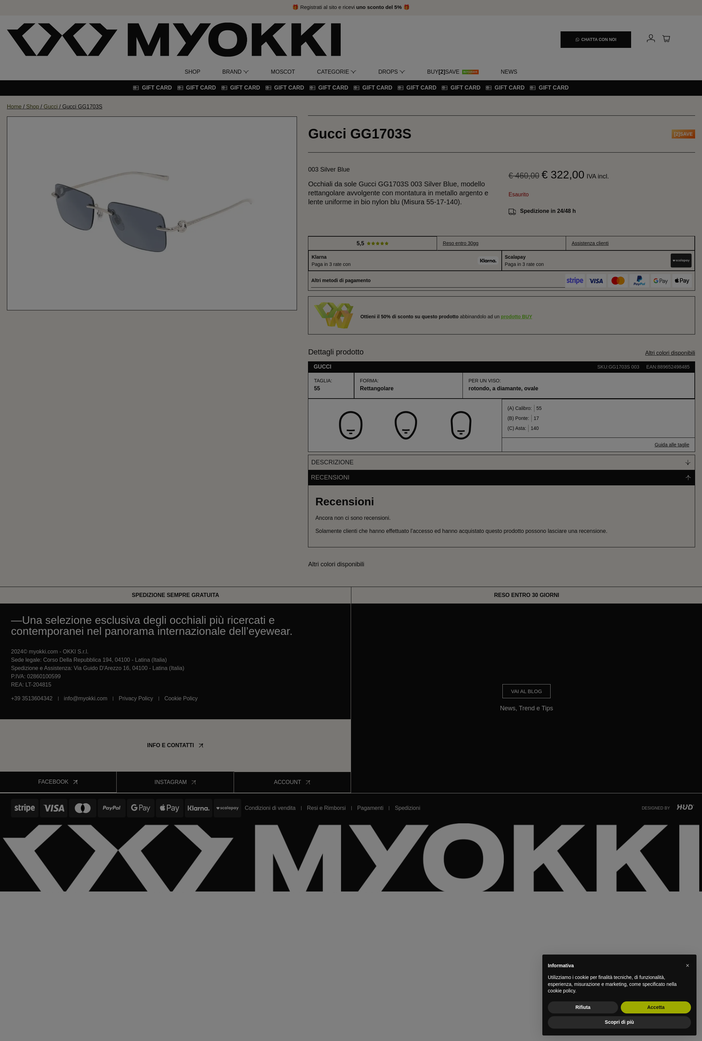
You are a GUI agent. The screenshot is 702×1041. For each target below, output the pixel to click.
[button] (687, 965)
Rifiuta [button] (583, 1007)
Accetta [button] (656, 1007)
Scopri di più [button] (619, 1022)
